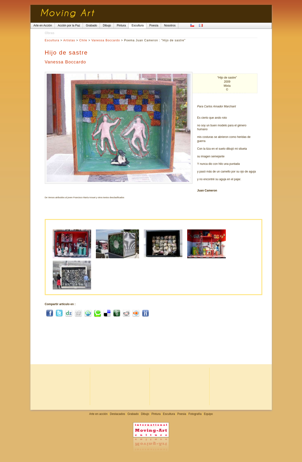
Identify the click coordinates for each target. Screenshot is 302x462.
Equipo (208, 414)
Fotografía (195, 414)
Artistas (69, 40)
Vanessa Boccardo (105, 40)
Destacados (117, 414)
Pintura (156, 414)
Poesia (181, 414)
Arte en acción (98, 414)
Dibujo (145, 414)
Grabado (133, 414)
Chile (83, 40)
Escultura (52, 40)
